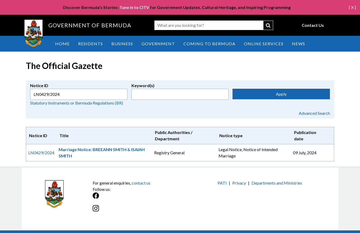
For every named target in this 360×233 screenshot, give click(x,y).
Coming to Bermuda (209, 43)
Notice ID (39, 85)
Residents (90, 43)
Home (62, 43)
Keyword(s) (142, 85)
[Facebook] (136, 198)
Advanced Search (314, 113)
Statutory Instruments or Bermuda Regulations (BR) (76, 102)
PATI (222, 182)
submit (268, 25)
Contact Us (313, 25)
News (298, 43)
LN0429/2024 (41, 152)
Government (158, 43)
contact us (141, 182)
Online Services (263, 43)
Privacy (239, 182)
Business (122, 43)
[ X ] (352, 7)
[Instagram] (136, 211)
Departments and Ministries (277, 182)
